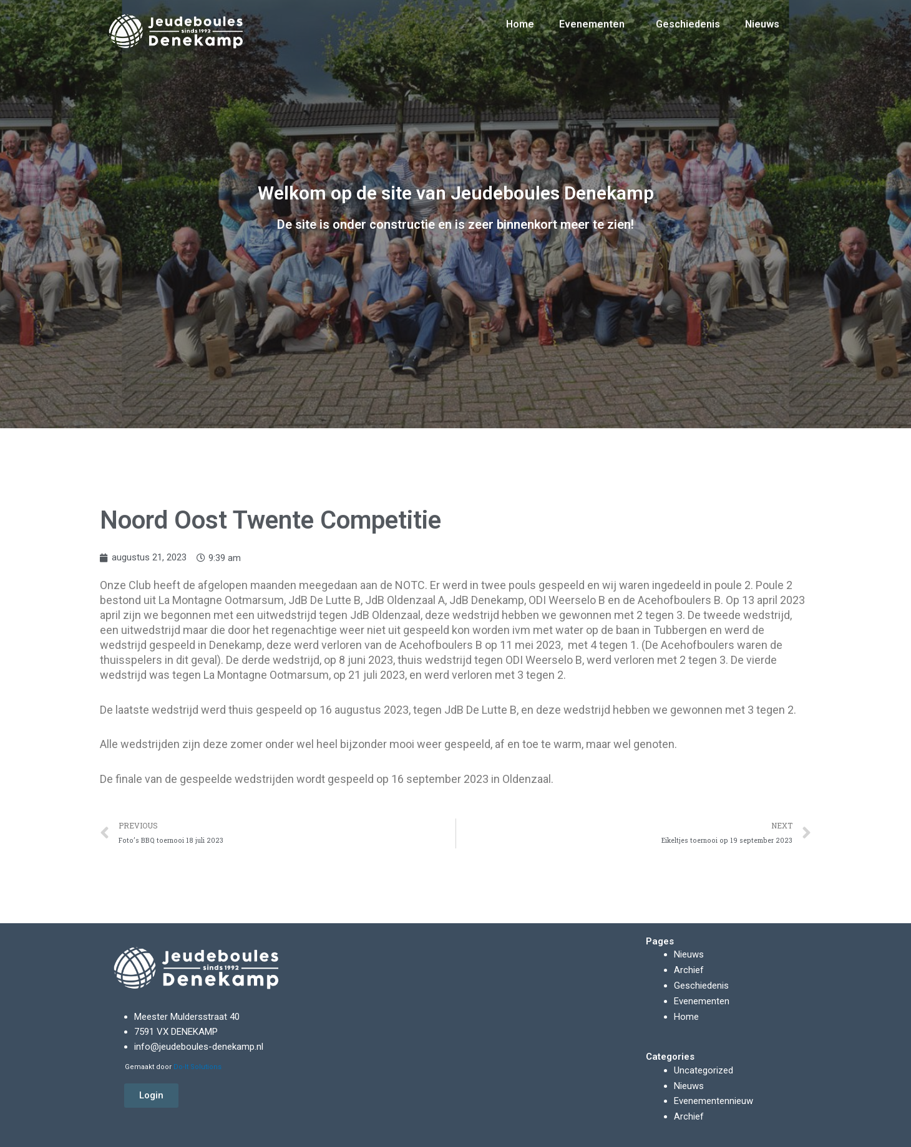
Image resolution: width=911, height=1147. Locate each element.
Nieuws (762, 18)
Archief (689, 970)
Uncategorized (703, 1067)
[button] (151, 1095)
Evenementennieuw (713, 1097)
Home (520, 18)
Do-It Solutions (197, 1067)
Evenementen (595, 18)
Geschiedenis (688, 18)
